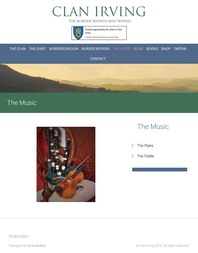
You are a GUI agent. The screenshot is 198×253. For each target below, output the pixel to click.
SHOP (165, 49)
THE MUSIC (122, 49)
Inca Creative (36, 245)
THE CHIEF (37, 49)
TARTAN (180, 49)
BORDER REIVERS (96, 49)
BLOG (138, 49)
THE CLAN (18, 49)
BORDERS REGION (63, 49)
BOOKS (152, 49)
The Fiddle (145, 156)
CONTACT (98, 59)
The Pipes (145, 145)
